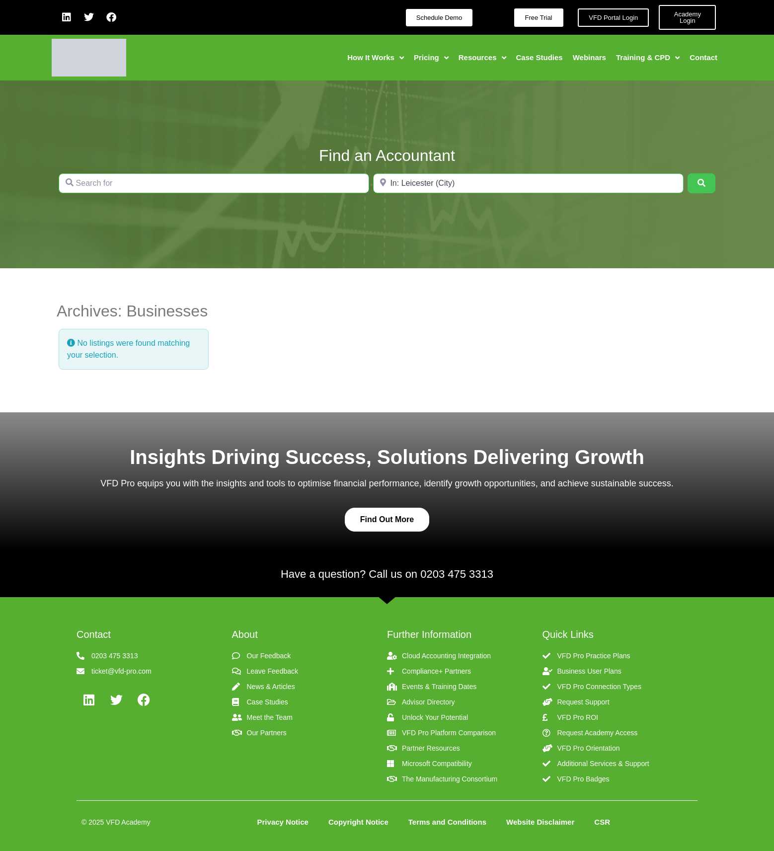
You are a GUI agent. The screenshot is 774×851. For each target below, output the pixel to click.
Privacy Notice (283, 822)
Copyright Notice (358, 822)
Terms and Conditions (447, 822)
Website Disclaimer (540, 822)
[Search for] (214, 183)
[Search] (701, 183)
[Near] (528, 183)
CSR (602, 822)
